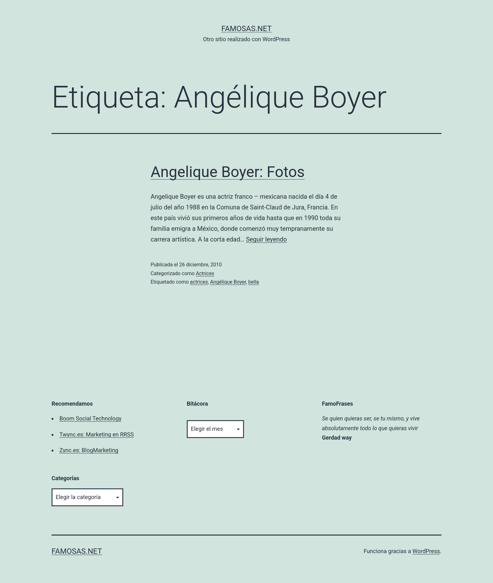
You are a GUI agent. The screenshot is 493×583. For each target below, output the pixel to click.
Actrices (205, 273)
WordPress (426, 551)
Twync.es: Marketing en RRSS (96, 434)
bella (253, 282)
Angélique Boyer (228, 282)
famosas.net (246, 28)
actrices (199, 282)
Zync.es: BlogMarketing (88, 450)
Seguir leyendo (266, 239)
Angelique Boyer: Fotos (228, 172)
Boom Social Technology (90, 418)
